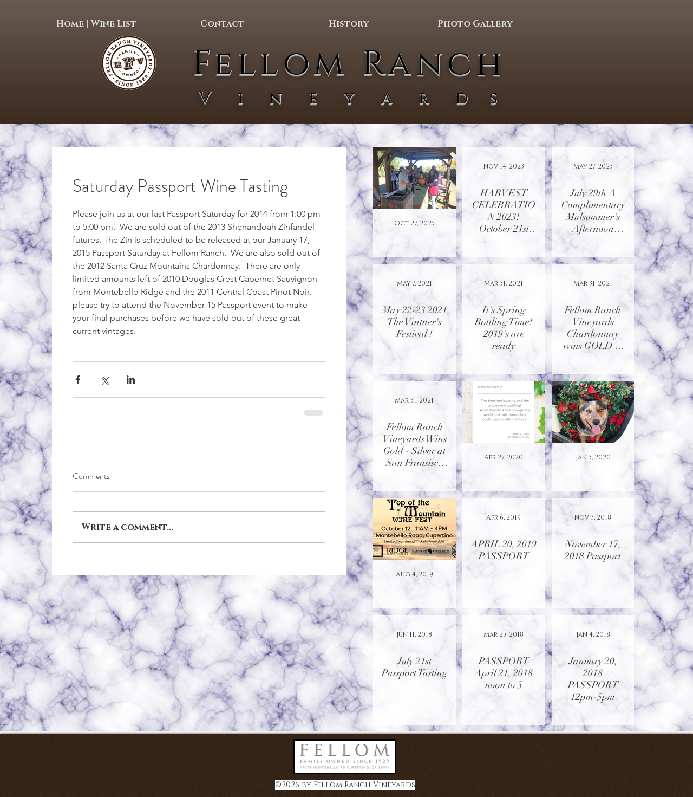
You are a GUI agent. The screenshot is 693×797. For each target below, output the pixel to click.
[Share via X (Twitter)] (104, 379)
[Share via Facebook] (78, 379)
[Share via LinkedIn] (131, 379)
